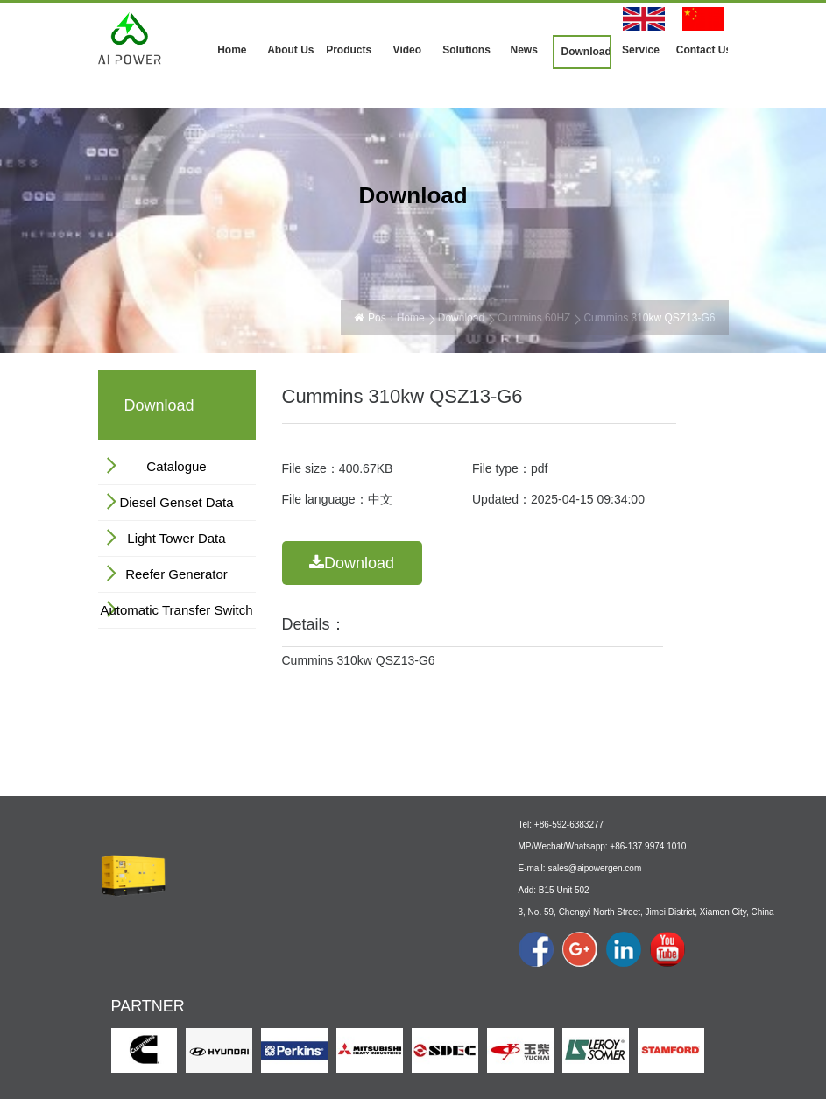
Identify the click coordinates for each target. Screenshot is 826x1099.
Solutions (466, 50)
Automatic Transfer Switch (176, 609)
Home (231, 50)
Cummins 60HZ (534, 318)
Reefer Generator (176, 574)
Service (641, 50)
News (523, 50)
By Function (293, 978)
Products (348, 50)
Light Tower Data (176, 538)
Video (407, 50)
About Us (290, 50)
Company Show (219, 982)
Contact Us (702, 50)
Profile (197, 943)
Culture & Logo (217, 963)
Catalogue (176, 466)
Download (586, 52)
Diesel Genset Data (176, 502)
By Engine (290, 939)
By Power (288, 958)
